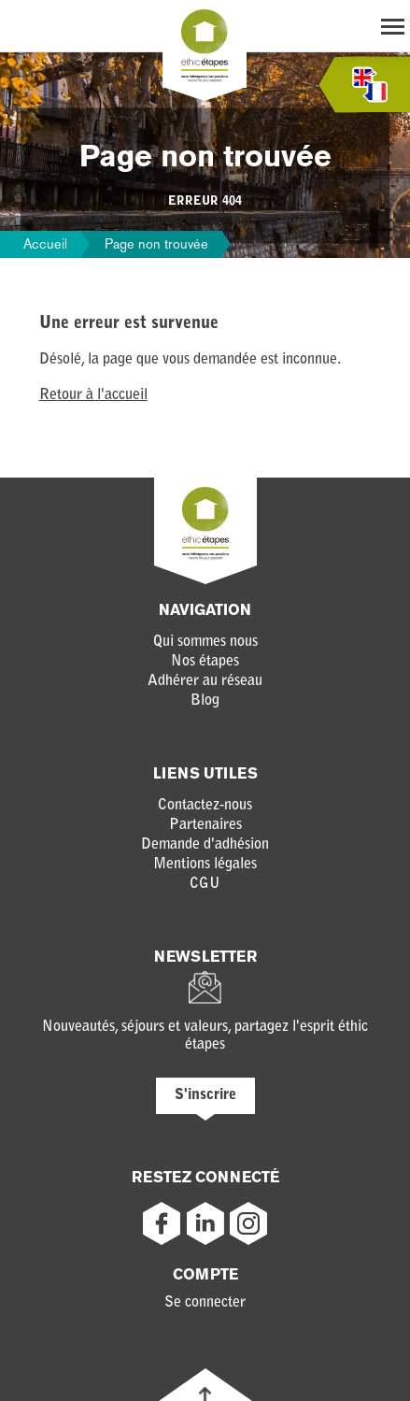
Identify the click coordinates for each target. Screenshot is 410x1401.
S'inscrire (205, 1095)
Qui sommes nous (205, 642)
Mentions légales (205, 864)
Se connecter (205, 1302)
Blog (205, 700)
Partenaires (205, 825)
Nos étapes (205, 661)
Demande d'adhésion (205, 844)
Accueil (45, 244)
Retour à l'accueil (93, 395)
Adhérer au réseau (205, 681)
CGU (205, 884)
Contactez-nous (205, 805)
